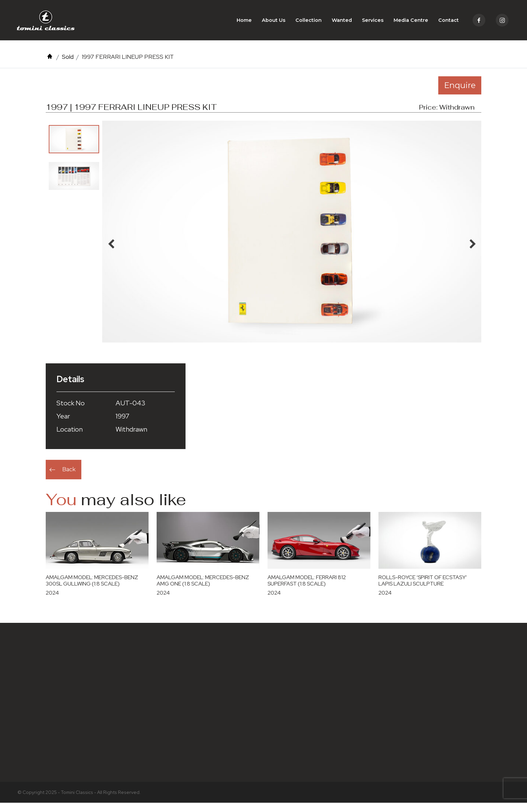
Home (244, 20)
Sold (68, 57)
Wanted (342, 20)
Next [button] (472, 242)
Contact (448, 20)
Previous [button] (111, 242)
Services (372, 20)
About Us (273, 20)
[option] (74, 139)
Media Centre (411, 20)
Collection (308, 20)
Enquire (460, 85)
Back (69, 469)
